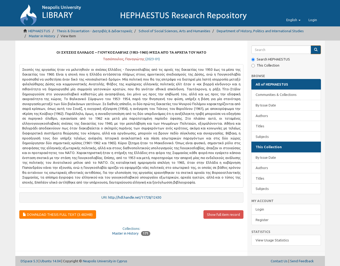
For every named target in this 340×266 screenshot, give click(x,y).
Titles (260, 126)
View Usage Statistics (272, 240)
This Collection (265, 65)
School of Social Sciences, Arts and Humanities (174, 31)
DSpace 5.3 (29, 261)
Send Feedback (302, 261)
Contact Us (279, 261)
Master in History (42, 36)
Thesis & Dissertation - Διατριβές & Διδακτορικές (94, 31)
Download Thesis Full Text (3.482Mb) (58, 214)
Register (262, 220)
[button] (293, 19)
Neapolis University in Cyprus (105, 261)
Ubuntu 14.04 (50, 261)
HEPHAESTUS (39, 31)
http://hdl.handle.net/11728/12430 (134, 197)
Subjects (262, 136)
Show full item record (223, 214)
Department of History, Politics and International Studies (260, 31)
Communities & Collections (276, 94)
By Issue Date (266, 105)
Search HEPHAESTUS (270, 59)
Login (260, 209)
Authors (262, 116)
